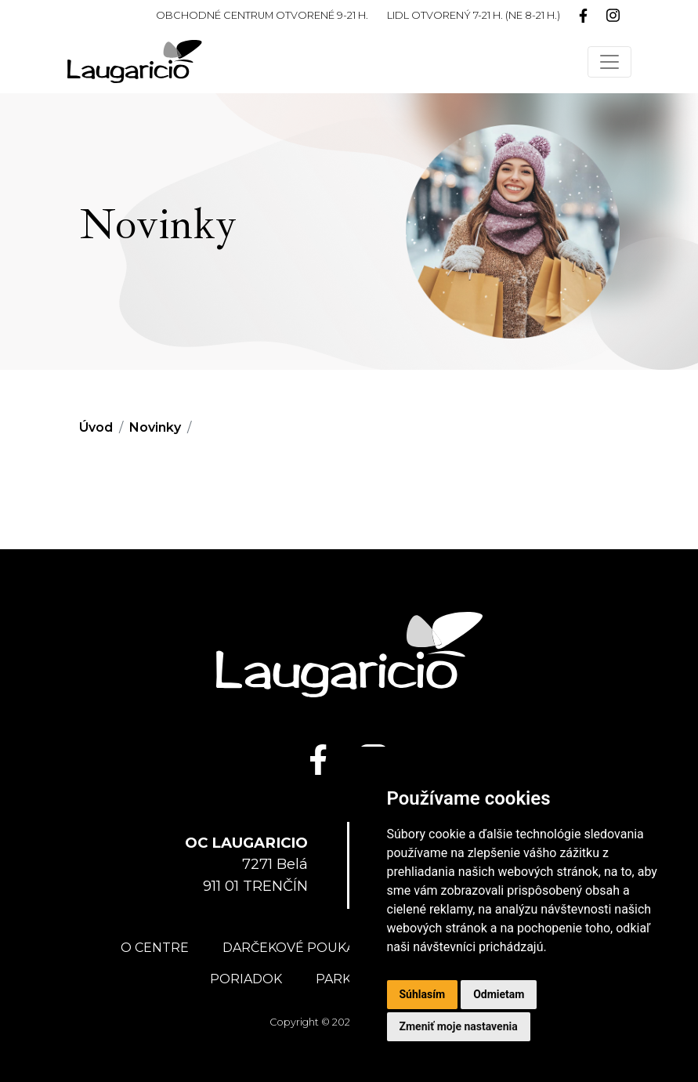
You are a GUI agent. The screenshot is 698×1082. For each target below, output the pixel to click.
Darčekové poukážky (300, 947)
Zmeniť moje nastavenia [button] (459, 1026)
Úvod (96, 427)
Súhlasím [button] (423, 994)
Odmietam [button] (498, 994)
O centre (155, 947)
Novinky (155, 427)
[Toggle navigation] (609, 62)
